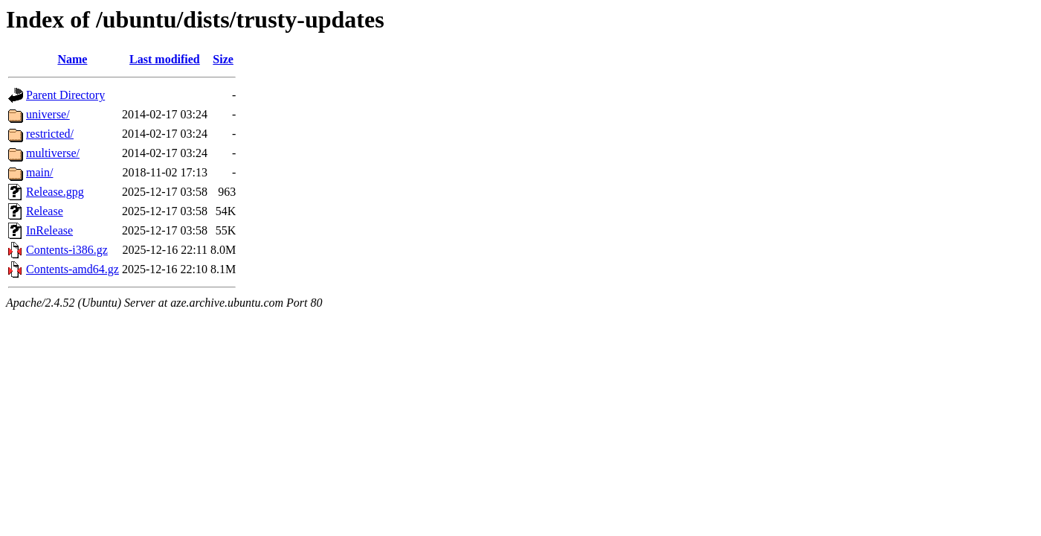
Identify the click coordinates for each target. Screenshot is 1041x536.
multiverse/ (53, 153)
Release (44, 211)
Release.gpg (55, 191)
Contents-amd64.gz (72, 269)
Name (72, 59)
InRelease (49, 230)
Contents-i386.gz (67, 249)
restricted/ (50, 133)
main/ (39, 172)
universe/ (48, 114)
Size (223, 59)
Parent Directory (65, 95)
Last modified (164, 59)
